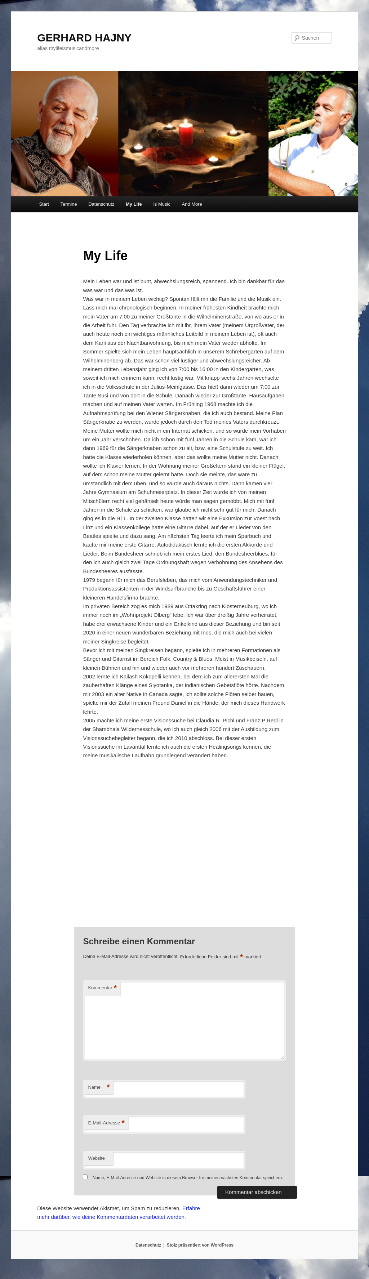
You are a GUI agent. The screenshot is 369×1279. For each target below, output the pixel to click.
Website (96, 1158)
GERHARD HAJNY (84, 38)
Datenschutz (101, 204)
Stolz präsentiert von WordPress (200, 1245)
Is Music (161, 204)
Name (99, 1087)
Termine (68, 204)
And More (192, 204)
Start (44, 204)
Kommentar (102, 988)
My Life (134, 204)
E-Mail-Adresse (106, 1123)
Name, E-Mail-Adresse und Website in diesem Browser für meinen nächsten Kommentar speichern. (188, 1177)
